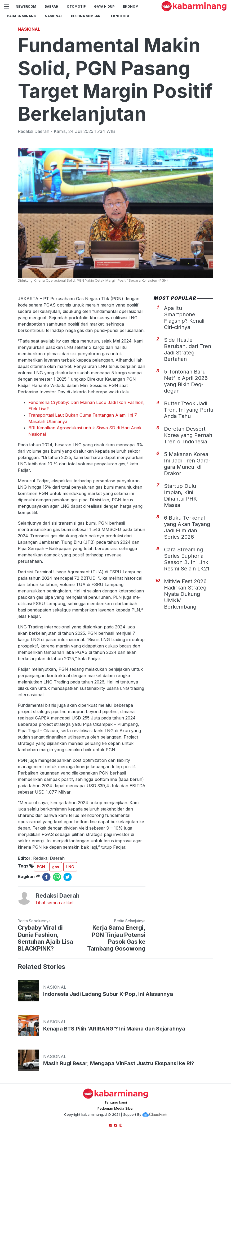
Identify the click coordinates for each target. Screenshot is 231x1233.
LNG (70, 867)
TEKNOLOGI (119, 16)
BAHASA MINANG (21, 16)
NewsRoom (26, 6)
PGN (41, 867)
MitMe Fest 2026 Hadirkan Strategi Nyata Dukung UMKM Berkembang (185, 594)
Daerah (51, 6)
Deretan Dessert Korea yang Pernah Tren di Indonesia (188, 435)
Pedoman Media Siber (115, 1108)
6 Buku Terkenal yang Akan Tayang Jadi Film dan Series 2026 (187, 527)
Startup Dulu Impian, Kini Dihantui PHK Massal (180, 495)
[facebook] (46, 877)
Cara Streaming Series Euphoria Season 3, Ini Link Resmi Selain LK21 (186, 559)
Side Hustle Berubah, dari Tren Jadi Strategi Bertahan (187, 349)
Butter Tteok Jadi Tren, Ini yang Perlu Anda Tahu (188, 409)
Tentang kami (115, 1102)
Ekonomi (131, 6)
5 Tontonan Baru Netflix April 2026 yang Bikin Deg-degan (186, 381)
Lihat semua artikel (54, 902)
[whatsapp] (57, 877)
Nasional (54, 16)
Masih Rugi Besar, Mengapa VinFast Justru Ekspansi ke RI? (118, 1063)
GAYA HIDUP (104, 6)
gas (55, 867)
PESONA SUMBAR (85, 16)
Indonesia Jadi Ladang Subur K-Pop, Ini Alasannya (108, 994)
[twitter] (67, 877)
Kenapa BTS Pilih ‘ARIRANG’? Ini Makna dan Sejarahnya (114, 1028)
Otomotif (76, 6)
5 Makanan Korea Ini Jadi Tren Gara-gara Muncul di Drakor (187, 463)
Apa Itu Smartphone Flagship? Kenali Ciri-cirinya (184, 317)
